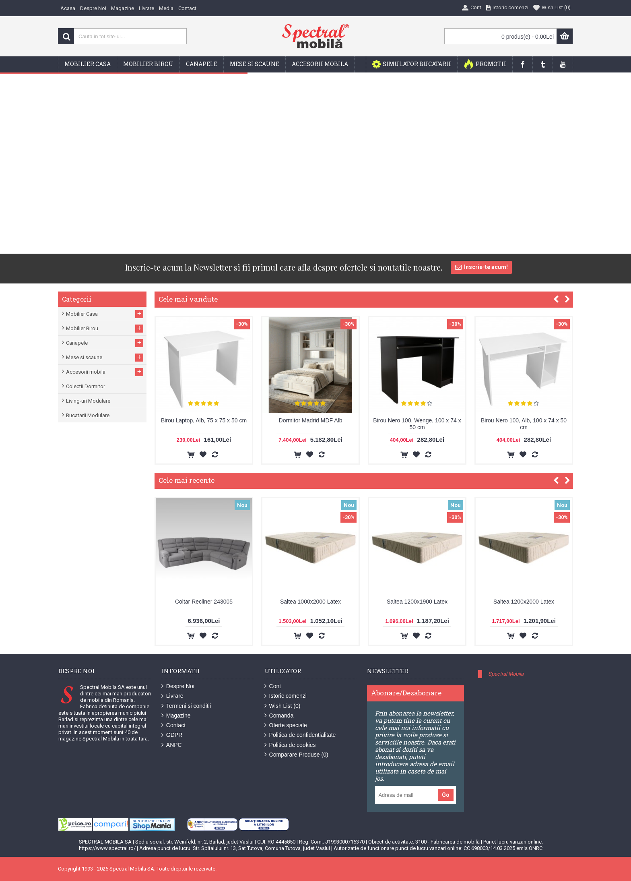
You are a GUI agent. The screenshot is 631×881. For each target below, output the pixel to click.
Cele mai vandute (188, 299)
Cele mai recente (186, 480)
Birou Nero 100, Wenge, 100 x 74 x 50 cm (417, 423)
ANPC (171, 745)
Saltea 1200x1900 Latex (417, 601)
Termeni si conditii (186, 706)
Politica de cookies (290, 745)
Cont (272, 686)
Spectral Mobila (506, 674)
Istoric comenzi (285, 696)
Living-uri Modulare (88, 401)
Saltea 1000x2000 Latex (310, 601)
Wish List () (282, 706)
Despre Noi (177, 686)
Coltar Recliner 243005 (204, 601)
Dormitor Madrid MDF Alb (310, 420)
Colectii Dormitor (85, 386)
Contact (173, 725)
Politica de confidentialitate (300, 735)
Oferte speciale (285, 725)
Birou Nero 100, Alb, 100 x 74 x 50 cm (524, 423)
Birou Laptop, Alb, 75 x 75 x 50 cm (204, 420)
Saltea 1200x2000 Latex (523, 601)
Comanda (279, 715)
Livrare (172, 696)
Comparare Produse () (296, 754)
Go (446, 795)
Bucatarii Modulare (87, 415)
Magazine (176, 715)
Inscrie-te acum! (481, 267)
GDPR (171, 735)
